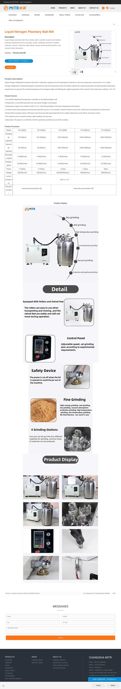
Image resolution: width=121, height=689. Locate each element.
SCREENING (49, 15)
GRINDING (25, 15)
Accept (98, 685)
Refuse (113, 685)
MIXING (37, 15)
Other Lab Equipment (16, 20)
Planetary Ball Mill (19, 53)
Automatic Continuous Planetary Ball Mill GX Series (25, 593)
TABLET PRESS (64, 15)
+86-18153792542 (99, 665)
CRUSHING (13, 15)
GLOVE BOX (79, 15)
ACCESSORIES (94, 15)
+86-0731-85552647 (100, 662)
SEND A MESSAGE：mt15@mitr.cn (104, 679)
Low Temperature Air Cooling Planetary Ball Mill (96, 593)
